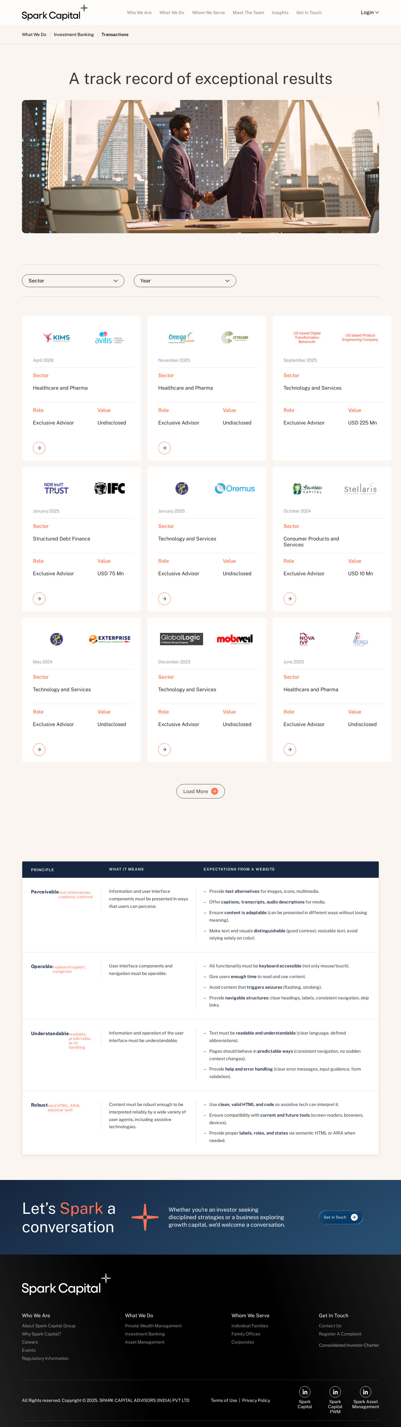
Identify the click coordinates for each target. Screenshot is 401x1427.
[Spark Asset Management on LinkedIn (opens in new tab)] (365, 1397)
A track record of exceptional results (200, 78)
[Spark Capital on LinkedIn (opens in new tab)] (305, 1397)
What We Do (34, 34)
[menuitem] (139, 12)
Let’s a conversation (69, 1217)
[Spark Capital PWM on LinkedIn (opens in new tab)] (335, 1400)
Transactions (115, 34)
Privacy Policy (256, 1400)
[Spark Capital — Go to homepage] (55, 12)
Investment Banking (74, 34)
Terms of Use (224, 1400)
